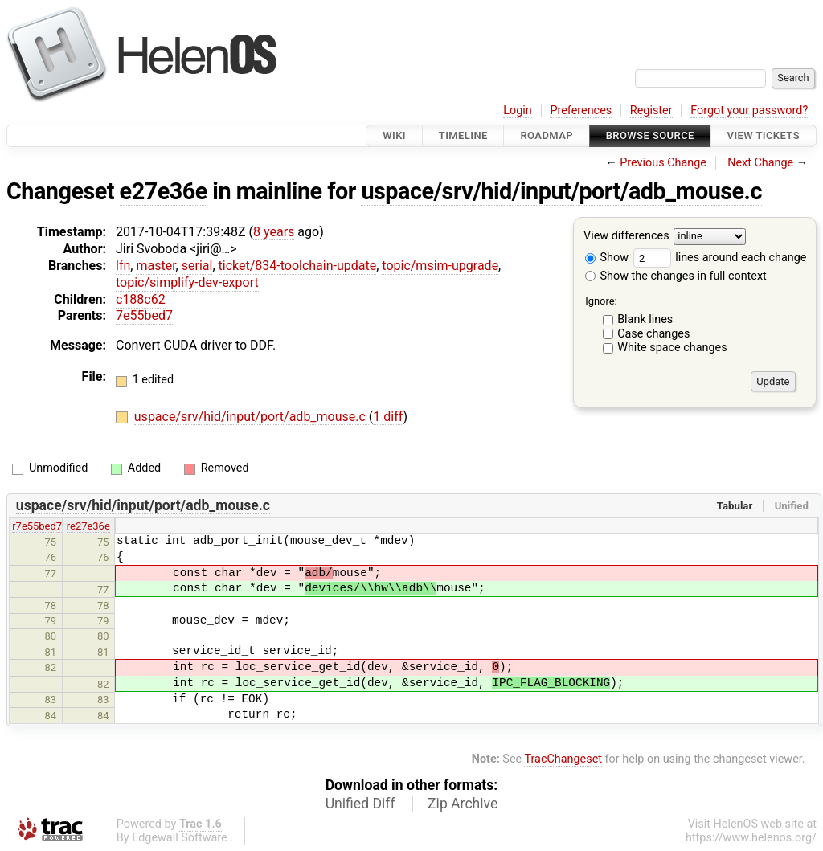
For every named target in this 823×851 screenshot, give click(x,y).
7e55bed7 (144, 315)
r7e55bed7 (37, 526)
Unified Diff (360, 804)
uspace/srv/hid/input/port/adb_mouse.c (561, 191)
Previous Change (663, 163)
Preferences (581, 110)
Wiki (394, 135)
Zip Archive (462, 804)
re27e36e (88, 526)
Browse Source (650, 135)
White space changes (672, 347)
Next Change (760, 163)
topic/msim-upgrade (440, 265)
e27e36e (163, 191)
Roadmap (546, 135)
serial (197, 265)
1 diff (388, 416)
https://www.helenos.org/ (751, 838)
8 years (273, 231)
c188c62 (141, 299)
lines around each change (720, 257)
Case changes (653, 334)
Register (651, 110)
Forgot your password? (749, 110)
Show (607, 257)
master (155, 265)
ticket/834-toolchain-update (298, 265)
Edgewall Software (179, 838)
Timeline (463, 135)
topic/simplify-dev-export (187, 282)
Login (517, 110)
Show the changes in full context (676, 276)
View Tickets (763, 135)
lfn (123, 265)
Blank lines (645, 319)
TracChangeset (563, 759)
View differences (626, 236)
